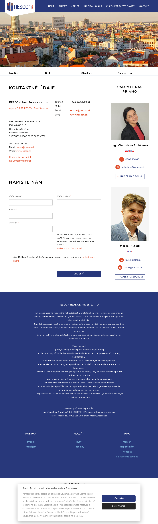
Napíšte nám (127, 470)
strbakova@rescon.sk (133, 190)
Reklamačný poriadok (20, 180)
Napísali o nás (93, 6)
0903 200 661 (132, 183)
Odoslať (79, 297)
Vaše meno (15, 219)
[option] (79, 39)
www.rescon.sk (78, 138)
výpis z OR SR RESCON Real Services (28, 131)
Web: (58, 138)
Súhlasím (119, 498)
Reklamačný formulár (20, 184)
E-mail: (58, 133)
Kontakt (144, 6)
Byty (78, 465)
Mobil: (58, 129)
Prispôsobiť (118, 506)
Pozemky (79, 470)
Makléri (75, 6)
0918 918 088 (132, 283)
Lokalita (13, 73)
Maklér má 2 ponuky (130, 300)
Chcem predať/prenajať (120, 6)
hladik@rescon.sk (133, 291)
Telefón (14, 246)
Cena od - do (124, 73)
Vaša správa (64, 219)
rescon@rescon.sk (80, 133)
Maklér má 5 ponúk (129, 199)
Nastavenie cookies (127, 479)
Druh (48, 73)
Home (51, 6)
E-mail (13, 232)
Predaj (18, 89)
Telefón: (59, 125)
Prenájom (37, 89)
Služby (63, 6)
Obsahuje (86, 73)
